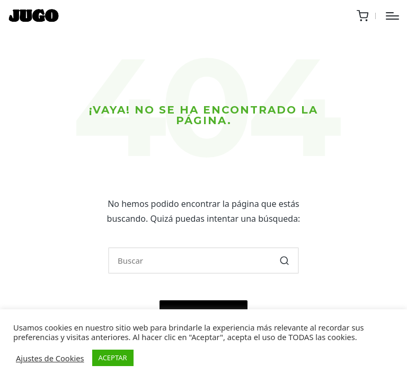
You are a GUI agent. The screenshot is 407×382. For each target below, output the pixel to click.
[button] (284, 260)
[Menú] (392, 16)
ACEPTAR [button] (113, 357)
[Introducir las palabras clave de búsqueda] (203, 260)
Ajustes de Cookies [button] (50, 358)
